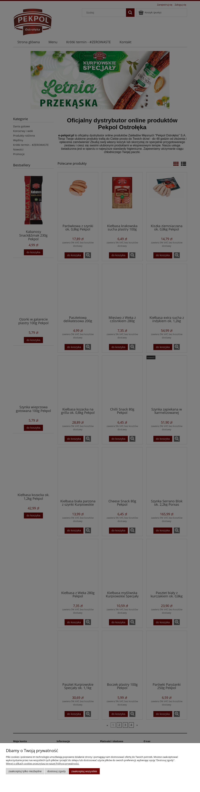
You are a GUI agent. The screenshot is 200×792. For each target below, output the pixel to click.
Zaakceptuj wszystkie (84, 771)
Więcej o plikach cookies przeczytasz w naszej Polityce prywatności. (42, 763)
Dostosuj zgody (56, 771)
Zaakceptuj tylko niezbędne (25, 771)
